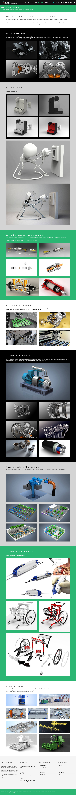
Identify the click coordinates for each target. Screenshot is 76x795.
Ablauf (57, 2)
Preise (46, 2)
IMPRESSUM (61, 772)
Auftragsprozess (62, 767)
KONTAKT (52, 2)
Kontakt (60, 765)
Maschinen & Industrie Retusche (16, 9)
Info (29, 2)
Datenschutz (61, 776)
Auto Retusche (42, 774)
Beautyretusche (42, 772)
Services (34, 2)
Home (25, 2)
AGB (9, 792)
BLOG (71, 2)
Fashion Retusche (43, 767)
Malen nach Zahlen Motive (44, 776)
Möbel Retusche (43, 765)
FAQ (59, 774)
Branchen (40, 2)
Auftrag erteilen (65, 2)
